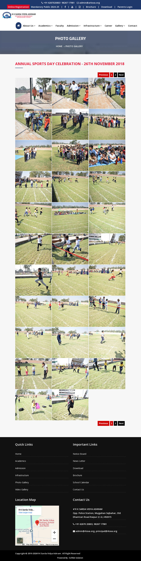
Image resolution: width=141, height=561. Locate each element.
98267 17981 (68, 2)
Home (59, 46)
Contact (132, 25)
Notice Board (79, 453)
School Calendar (81, 482)
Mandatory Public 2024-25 (45, 6)
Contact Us (78, 489)
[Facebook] (65, 6)
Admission (74, 25)
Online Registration (18, 6)
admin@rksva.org (85, 531)
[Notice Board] (80, 6)
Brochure (91, 6)
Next (121, 75)
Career (108, 25)
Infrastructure (93, 25)
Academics (45, 25)
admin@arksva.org (89, 2)
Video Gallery (21, 489)
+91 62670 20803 (84, 524)
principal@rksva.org (106, 531)
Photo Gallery (22, 482)
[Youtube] (72, 6)
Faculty (60, 25)
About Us (29, 25)
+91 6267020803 (52, 2)
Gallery (120, 25)
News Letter (79, 460)
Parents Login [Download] (125, 6)
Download (106, 6)
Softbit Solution (76, 558)
